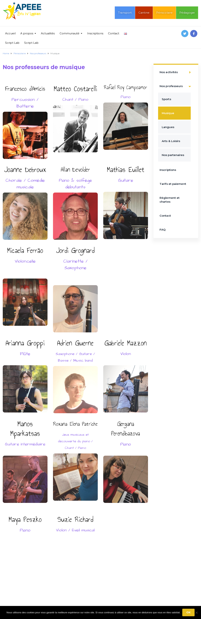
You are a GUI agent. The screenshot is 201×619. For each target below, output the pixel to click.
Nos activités (176, 72)
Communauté (70, 33)
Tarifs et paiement (173, 184)
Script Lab (12, 42)
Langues (168, 127)
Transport (125, 12)
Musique (168, 113)
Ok (188, 612)
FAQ (163, 229)
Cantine (143, 12)
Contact (113, 33)
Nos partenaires (173, 155)
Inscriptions (95, 33)
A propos (26, 33)
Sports (166, 99)
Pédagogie (187, 12)
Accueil (10, 33)
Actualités (48, 33)
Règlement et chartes (170, 199)
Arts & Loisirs (171, 141)
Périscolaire (164, 12)
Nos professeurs (176, 86)
